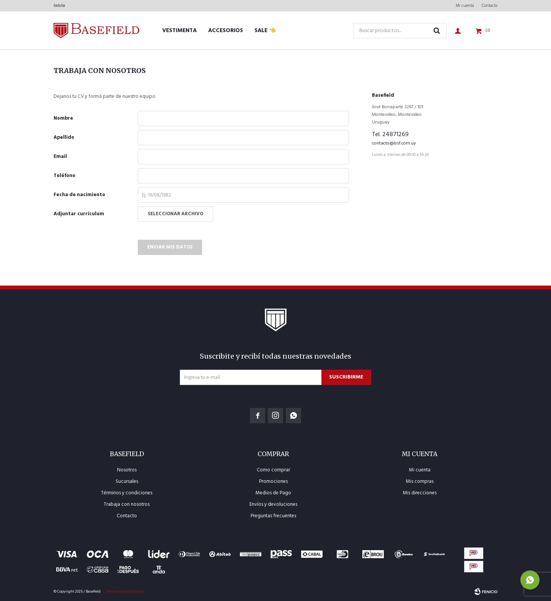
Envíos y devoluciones (273, 504)
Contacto (489, 5)
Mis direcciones (420, 493)
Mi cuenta (465, 5)
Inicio (59, 5)
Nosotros (127, 470)
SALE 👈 (265, 30)
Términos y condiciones (126, 493)
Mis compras (420, 482)
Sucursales (127, 482)
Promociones (273, 482)
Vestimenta (179, 30)
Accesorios (225, 30)
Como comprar (273, 470)
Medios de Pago (273, 493)
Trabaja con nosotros (127, 504)
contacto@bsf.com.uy (394, 143)
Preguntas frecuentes (273, 516)
